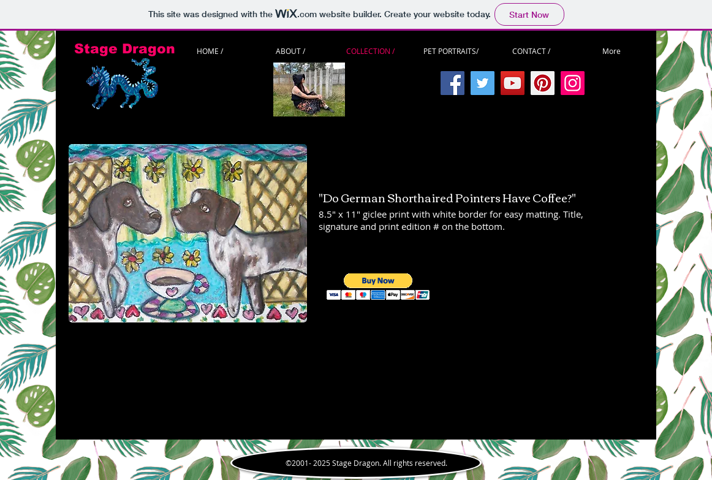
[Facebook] (452, 83)
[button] (378, 286)
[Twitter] (482, 83)
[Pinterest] (543, 83)
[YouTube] (513, 83)
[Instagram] (573, 83)
